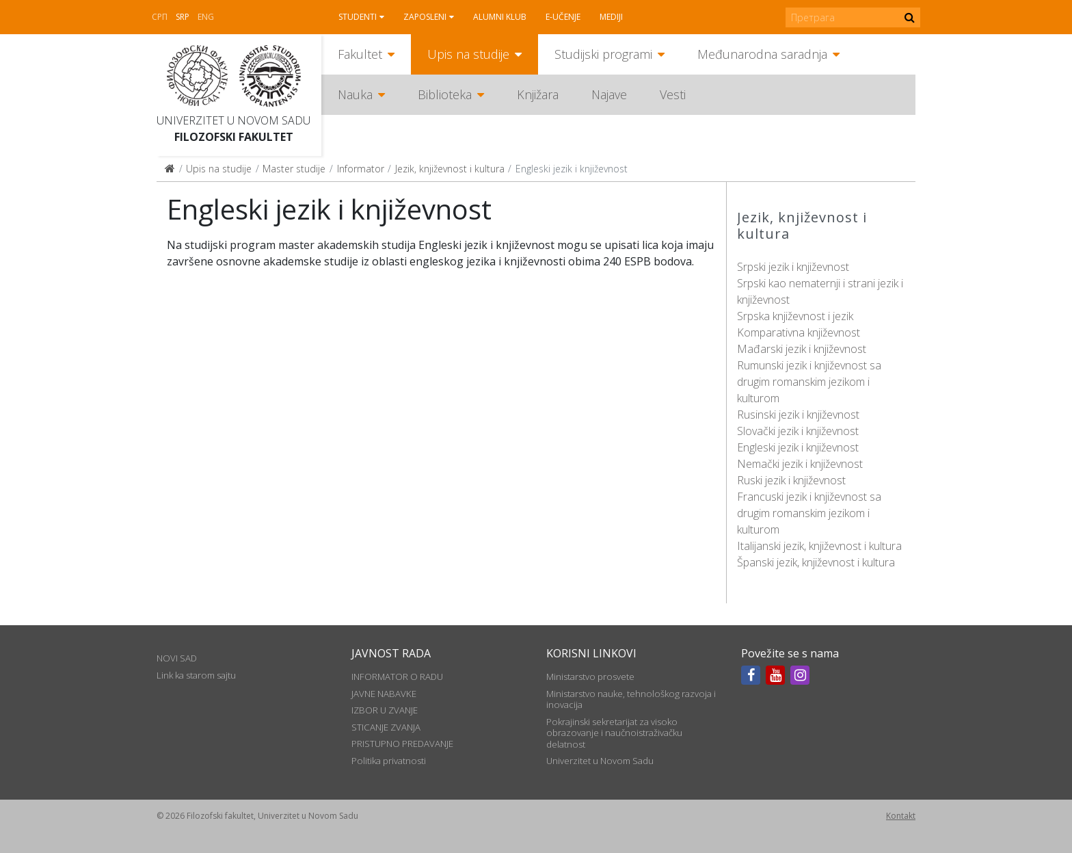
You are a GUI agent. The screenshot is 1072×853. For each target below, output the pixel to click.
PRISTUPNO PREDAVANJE (402, 743)
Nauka (355, 94)
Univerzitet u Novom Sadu (233, 120)
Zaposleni (424, 17)
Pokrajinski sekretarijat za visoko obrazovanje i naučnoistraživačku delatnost (614, 733)
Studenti (357, 17)
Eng (206, 17)
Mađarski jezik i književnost (801, 348)
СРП (160, 17)
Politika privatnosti (388, 760)
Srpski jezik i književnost (793, 266)
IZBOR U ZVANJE (384, 710)
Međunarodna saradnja (762, 54)
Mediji (611, 17)
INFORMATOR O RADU (397, 676)
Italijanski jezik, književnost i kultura (819, 545)
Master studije (294, 168)
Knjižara (538, 94)
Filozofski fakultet (233, 136)
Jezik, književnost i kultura (450, 168)
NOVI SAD (177, 658)
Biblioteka (445, 94)
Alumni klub (499, 17)
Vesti (673, 94)
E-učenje (563, 17)
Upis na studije (468, 54)
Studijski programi (603, 54)
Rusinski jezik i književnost (798, 414)
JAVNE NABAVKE (383, 693)
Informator (360, 168)
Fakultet (360, 54)
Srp (182, 17)
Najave (609, 94)
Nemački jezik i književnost (800, 463)
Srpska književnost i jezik (795, 316)
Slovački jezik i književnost (798, 430)
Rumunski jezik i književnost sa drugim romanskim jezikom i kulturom (809, 382)
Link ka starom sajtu (196, 675)
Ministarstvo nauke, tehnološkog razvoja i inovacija (631, 699)
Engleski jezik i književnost (798, 447)
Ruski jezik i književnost (791, 480)
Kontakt (900, 816)
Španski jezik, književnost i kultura (816, 562)
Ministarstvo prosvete (590, 676)
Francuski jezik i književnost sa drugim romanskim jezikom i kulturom (809, 513)
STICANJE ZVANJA (385, 727)
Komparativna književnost (798, 332)
